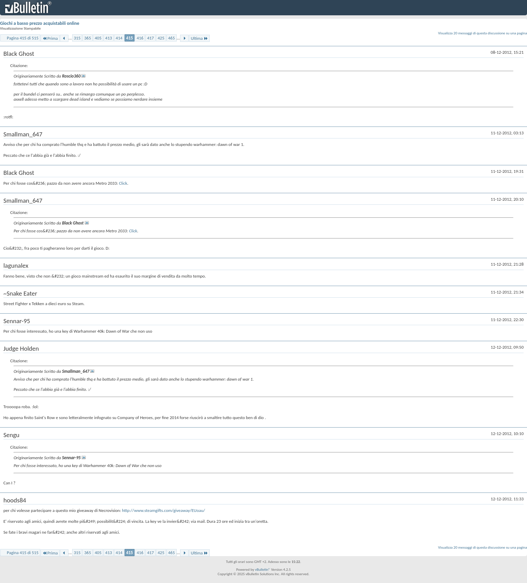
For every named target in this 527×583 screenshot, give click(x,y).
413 (108, 37)
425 (161, 37)
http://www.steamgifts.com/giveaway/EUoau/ (163, 510)
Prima (50, 38)
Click (123, 183)
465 (171, 37)
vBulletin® (262, 569)
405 (98, 37)
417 (150, 37)
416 (140, 37)
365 (87, 37)
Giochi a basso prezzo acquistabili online (39, 23)
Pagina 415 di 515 (22, 37)
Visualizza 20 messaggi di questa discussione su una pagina (482, 33)
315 (77, 37)
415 (129, 37)
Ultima (199, 38)
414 (119, 37)
